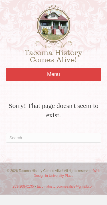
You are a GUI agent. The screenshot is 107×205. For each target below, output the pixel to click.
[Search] (53, 138)
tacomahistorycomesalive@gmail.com (66, 186)
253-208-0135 (23, 186)
